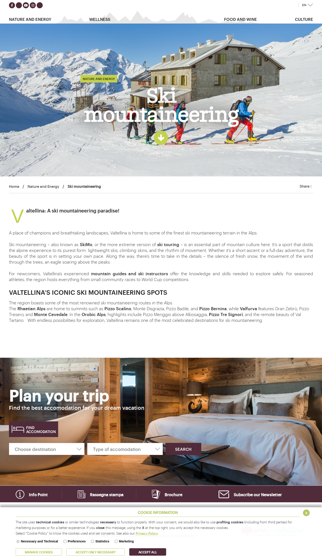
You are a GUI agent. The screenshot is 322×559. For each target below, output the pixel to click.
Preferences (77, 541)
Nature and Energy (43, 186)
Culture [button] (304, 19)
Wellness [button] (99, 19)
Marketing (126, 541)
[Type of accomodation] (125, 449)
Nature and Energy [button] (30, 19)
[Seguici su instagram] (33, 5)
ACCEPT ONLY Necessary (96, 552)
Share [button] (306, 186)
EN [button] (304, 5)
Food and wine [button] (240, 19)
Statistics (102, 541)
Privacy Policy (147, 533)
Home (14, 186)
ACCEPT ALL (147, 552)
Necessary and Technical (39, 541)
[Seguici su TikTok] (40, 5)
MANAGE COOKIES (39, 552)
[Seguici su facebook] (12, 5)
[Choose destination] (47, 449)
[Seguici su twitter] (19, 5)
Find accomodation (41, 429)
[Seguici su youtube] (26, 5)
